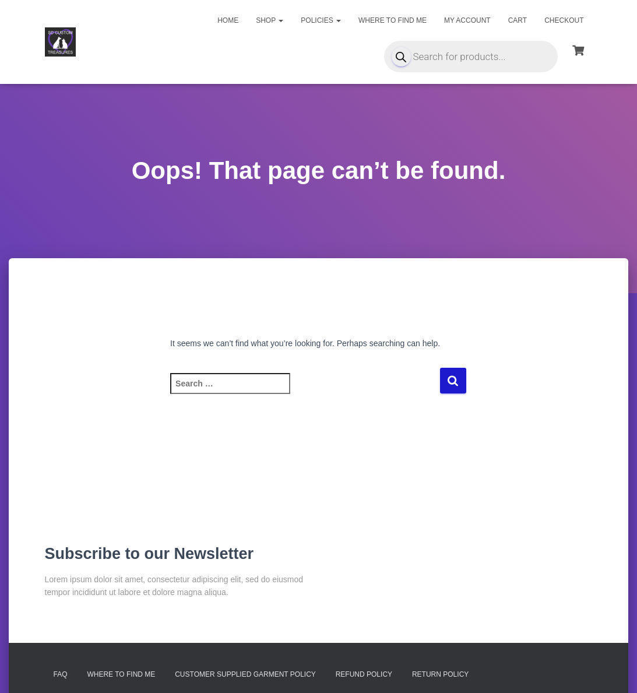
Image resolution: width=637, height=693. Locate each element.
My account (467, 20)
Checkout (563, 20)
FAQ (61, 674)
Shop (269, 20)
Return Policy (440, 674)
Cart (517, 20)
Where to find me (392, 20)
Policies (321, 20)
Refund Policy (364, 674)
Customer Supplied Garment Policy (245, 674)
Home (227, 20)
